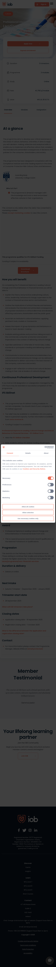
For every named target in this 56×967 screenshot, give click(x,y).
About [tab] (46, 453)
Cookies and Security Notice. (34, 469)
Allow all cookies (28, 506)
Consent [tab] (10, 453)
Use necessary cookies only (28, 518)
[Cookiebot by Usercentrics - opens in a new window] (44, 447)
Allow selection (28, 512)
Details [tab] (28, 453)
